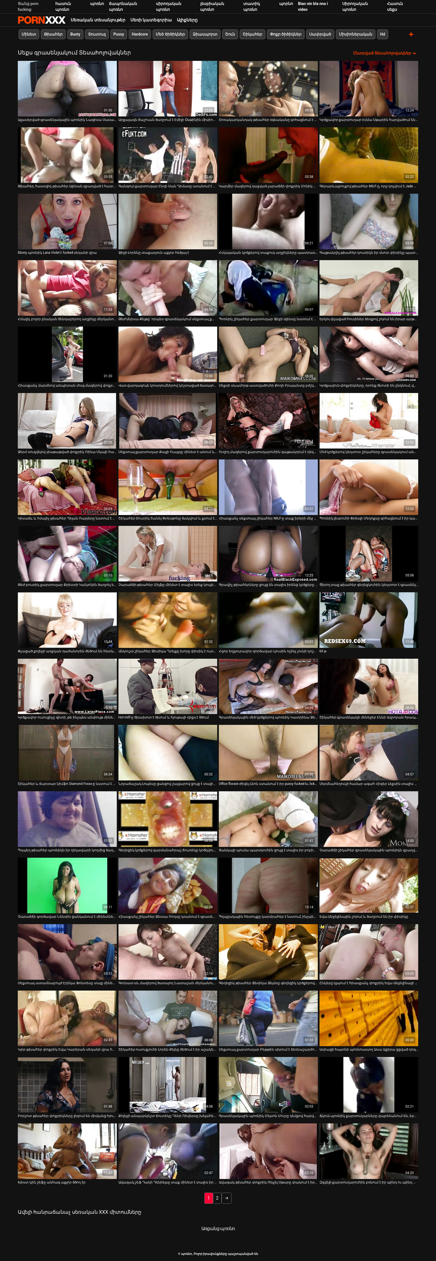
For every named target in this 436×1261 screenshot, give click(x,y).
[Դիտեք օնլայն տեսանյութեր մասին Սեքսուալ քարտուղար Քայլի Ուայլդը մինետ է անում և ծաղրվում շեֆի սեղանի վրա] (167, 420)
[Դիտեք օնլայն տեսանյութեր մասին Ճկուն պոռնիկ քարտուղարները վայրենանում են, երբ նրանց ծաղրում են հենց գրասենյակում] (368, 1085)
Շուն (230, 34)
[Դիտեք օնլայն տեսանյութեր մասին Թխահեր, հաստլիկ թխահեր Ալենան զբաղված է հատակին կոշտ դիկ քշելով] (67, 155)
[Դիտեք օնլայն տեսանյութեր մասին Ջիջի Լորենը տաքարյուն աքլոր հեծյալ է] (167, 221)
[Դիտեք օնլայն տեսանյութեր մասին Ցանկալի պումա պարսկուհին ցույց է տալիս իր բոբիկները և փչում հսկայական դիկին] (268, 819)
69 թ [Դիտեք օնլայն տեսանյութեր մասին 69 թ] (322, 651)
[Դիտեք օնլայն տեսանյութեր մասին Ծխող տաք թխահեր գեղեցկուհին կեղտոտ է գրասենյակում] (368, 553)
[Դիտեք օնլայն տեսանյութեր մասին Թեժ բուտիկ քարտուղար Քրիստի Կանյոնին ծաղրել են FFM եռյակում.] (67, 553)
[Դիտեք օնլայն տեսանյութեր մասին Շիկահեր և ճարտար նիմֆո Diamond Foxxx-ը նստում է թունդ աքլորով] (67, 752)
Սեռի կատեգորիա (151, 20)
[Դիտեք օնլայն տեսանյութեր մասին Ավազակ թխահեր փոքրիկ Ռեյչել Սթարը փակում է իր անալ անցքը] (268, 1151)
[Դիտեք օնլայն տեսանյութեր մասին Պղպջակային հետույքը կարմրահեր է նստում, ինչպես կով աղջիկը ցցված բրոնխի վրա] (268, 885)
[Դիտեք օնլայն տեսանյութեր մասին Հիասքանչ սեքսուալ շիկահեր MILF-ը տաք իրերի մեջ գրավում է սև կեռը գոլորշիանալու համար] (268, 487)
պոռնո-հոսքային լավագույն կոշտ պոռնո (42, 20)
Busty (75, 34)
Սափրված (320, 34)
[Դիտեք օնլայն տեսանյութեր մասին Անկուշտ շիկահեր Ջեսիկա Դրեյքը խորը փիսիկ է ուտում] (167, 620)
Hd (382, 34)
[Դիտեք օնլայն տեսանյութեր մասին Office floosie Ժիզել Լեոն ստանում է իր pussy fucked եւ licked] (268, 752)
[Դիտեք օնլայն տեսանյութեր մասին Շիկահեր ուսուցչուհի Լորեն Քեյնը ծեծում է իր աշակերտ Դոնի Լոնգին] (167, 1018)
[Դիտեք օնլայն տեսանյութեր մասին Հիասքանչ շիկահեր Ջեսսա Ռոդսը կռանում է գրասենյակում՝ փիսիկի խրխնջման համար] (167, 885)
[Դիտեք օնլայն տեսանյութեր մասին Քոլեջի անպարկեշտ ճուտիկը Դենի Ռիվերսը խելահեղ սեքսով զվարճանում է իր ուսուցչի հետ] (167, 1085)
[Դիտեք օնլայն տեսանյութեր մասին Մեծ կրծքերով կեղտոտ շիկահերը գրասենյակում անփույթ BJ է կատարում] (368, 420)
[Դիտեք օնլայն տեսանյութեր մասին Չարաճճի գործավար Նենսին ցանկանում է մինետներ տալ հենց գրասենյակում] (67, 885)
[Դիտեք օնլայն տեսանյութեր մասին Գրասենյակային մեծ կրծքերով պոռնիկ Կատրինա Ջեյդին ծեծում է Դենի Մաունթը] (268, 686)
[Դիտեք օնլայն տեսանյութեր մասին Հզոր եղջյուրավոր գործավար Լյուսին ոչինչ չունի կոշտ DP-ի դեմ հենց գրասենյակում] (268, 620)
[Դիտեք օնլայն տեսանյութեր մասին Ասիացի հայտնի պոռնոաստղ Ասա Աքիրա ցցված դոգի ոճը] (368, 1018)
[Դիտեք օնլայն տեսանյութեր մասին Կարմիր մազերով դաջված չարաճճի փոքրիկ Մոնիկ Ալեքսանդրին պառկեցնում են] (268, 155)
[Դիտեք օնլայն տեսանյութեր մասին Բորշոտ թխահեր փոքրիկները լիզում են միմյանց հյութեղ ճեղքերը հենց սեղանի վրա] (67, 1085)
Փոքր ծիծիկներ (285, 34)
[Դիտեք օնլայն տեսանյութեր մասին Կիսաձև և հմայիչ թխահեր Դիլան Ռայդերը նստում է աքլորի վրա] (67, 487)
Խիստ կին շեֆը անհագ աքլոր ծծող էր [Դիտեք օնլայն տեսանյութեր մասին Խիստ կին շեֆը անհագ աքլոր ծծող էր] (52, 1182)
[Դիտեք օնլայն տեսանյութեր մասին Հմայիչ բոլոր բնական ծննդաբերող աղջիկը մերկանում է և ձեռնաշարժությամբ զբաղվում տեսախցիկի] (67, 287)
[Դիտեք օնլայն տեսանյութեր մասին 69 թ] (368, 620)
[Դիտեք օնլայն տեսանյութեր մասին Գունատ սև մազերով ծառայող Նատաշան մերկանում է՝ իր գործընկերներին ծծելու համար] (167, 952)
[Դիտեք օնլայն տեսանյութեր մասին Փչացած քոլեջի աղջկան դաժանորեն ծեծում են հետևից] (67, 620)
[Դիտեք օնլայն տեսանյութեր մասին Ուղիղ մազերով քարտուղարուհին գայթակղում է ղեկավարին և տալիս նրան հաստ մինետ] (268, 420)
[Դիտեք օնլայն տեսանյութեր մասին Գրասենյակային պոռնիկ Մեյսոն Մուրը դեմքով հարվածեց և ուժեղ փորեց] (268, 1085)
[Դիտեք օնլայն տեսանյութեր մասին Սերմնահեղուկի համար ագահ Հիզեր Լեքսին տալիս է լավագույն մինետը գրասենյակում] (368, 752)
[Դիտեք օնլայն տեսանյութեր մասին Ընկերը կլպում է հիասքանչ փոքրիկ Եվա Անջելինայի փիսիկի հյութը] (368, 952)
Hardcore (140, 34)
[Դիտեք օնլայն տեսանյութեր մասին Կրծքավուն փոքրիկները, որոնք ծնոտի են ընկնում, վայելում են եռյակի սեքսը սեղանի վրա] (368, 354)
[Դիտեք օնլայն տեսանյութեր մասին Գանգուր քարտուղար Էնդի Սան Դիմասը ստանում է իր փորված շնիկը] (167, 155)
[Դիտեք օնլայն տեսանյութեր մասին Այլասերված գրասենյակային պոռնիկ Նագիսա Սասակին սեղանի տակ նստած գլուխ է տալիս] (67, 88)
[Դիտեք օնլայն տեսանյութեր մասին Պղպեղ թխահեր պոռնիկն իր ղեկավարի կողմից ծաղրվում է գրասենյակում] (67, 819)
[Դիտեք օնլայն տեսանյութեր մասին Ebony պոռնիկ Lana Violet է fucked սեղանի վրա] (67, 221)
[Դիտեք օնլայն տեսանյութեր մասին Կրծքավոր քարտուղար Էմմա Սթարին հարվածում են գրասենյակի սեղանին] (368, 88)
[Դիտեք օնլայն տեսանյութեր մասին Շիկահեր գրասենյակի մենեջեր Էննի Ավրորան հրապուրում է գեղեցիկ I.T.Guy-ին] (368, 686)
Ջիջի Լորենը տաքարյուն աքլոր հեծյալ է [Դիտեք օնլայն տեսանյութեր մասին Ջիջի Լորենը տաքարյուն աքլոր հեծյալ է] (153, 252)
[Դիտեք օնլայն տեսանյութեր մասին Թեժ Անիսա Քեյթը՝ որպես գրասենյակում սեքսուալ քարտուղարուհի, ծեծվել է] (167, 287)
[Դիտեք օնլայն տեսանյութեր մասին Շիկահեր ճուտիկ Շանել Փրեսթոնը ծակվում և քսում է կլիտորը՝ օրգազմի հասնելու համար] (167, 487)
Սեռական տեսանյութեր (98, 20)
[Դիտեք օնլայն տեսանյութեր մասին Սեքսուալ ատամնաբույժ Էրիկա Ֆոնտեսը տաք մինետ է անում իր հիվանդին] (67, 952)
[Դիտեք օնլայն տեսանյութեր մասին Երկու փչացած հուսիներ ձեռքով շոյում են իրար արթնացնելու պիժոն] (368, 287)
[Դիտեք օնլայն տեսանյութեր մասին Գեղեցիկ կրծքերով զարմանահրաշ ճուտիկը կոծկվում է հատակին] (167, 819)
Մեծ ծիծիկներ (170, 34)
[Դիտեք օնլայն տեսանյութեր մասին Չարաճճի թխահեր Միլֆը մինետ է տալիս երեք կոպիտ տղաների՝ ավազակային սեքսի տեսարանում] (167, 553)
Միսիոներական (355, 34)
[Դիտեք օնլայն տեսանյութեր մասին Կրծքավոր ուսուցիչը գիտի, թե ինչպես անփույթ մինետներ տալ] (67, 686)
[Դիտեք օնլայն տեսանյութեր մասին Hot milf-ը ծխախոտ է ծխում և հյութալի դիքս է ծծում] (167, 686)
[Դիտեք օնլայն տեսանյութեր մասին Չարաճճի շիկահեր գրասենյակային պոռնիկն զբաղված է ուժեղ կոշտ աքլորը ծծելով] (368, 819)
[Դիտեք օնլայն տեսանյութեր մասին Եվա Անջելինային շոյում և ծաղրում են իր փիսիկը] (368, 885)
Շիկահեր (252, 34)
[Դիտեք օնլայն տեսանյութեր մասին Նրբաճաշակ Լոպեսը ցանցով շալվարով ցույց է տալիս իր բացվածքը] (167, 752)
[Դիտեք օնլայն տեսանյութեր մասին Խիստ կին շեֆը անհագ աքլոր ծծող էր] (67, 1151)
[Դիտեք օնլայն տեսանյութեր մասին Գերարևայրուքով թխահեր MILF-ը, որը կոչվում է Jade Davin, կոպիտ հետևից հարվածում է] (368, 155)
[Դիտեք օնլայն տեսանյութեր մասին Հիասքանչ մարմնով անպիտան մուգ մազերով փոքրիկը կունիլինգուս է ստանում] (67, 354)
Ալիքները (187, 20)
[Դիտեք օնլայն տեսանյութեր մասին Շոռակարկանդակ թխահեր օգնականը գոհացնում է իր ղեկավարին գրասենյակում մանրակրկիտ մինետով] (268, 88)
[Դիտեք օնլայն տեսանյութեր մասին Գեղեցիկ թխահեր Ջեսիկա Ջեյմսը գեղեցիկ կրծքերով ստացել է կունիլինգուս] (268, 952)
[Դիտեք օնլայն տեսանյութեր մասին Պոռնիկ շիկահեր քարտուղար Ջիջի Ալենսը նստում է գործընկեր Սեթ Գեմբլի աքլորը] (268, 287)
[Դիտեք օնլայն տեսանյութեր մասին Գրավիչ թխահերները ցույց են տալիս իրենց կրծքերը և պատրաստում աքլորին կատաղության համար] (268, 553)
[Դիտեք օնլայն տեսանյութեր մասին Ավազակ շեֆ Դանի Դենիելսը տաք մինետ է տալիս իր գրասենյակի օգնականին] (167, 1151)
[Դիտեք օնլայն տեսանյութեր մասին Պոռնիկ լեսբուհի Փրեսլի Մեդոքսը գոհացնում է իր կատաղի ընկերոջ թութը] (368, 487)
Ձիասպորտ (205, 34)
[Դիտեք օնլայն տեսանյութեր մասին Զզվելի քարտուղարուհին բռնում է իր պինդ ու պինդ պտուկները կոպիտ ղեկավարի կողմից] (368, 1151)
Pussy (118, 34)
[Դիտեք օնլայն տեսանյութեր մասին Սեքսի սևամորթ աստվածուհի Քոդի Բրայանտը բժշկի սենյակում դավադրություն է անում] (268, 354)
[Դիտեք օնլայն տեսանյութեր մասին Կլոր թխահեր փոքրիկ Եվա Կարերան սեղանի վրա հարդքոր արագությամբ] (67, 1018)
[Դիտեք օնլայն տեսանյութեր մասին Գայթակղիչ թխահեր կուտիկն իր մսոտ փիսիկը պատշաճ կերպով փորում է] (368, 221)
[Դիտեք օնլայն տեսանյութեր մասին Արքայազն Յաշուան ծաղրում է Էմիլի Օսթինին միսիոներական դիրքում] (167, 88)
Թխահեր (53, 34)
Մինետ (29, 34)
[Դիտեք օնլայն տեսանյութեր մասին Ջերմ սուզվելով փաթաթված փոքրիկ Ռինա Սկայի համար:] (67, 420)
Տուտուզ (97, 34)
